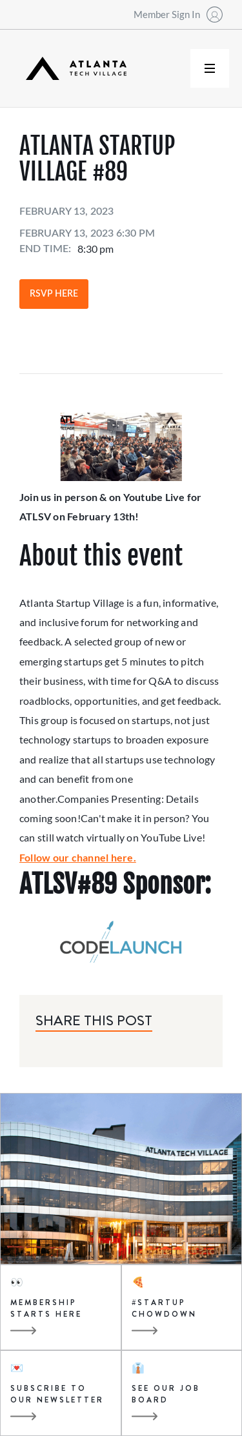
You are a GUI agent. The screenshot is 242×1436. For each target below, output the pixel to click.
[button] (209, 68)
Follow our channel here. (77, 857)
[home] (72, 69)
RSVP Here (54, 294)
